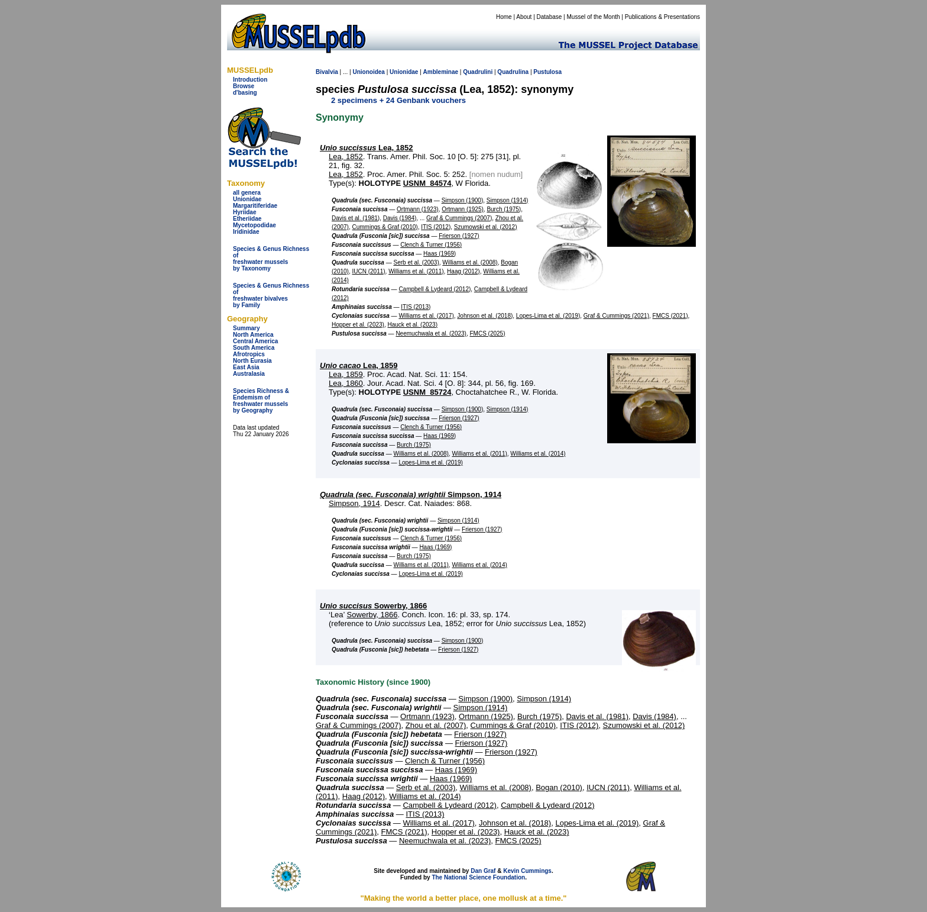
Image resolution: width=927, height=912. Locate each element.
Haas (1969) (439, 253)
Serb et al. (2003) (416, 262)
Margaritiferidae (255, 205)
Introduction (250, 79)
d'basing (245, 92)
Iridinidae (246, 231)
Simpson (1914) (508, 200)
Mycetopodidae (254, 225)
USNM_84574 (427, 183)
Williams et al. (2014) (537, 453)
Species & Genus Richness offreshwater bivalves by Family (271, 295)
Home (504, 17)
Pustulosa (547, 72)
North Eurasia (252, 360)
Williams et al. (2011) (415, 271)
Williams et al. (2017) (425, 315)
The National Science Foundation (478, 877)
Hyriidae (244, 212)
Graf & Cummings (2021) (616, 315)
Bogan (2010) (559, 787)
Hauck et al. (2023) (413, 324)
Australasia (249, 373)
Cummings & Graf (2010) (384, 227)
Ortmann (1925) (463, 209)
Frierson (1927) (459, 236)
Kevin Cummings (527, 871)
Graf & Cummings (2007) (459, 218)
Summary (246, 328)
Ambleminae (440, 72)
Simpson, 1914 (410, 494)
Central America (255, 341)
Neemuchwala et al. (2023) (431, 333)
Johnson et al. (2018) (485, 315)
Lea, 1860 (346, 383)
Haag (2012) (463, 271)
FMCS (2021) (670, 315)
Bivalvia (327, 72)
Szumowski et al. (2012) (485, 227)
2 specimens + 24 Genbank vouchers (398, 100)
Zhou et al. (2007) (436, 725)
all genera (247, 192)
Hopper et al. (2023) (358, 324)
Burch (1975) (504, 209)
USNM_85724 (427, 392)
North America (253, 334)
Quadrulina (513, 72)
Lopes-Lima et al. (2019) (548, 315)
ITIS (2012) (435, 227)
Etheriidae (247, 218)
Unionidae (247, 199)
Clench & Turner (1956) (431, 244)
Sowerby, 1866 (373, 605)
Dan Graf (483, 871)
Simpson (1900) (463, 200)
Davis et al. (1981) (356, 218)
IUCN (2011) (368, 271)
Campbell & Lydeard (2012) (434, 289)
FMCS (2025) (487, 333)
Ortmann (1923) (418, 209)
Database (549, 17)
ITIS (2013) (415, 307)
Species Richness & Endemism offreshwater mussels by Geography (261, 401)
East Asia (246, 367)
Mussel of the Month (593, 17)
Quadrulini (477, 72)
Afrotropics (249, 354)
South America (253, 347)
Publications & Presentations (662, 17)
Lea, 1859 (359, 365)
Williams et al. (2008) (469, 262)
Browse (243, 86)
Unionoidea (368, 72)
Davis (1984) (400, 218)
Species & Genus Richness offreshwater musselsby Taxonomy (271, 259)
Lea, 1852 (366, 147)
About (523, 17)
